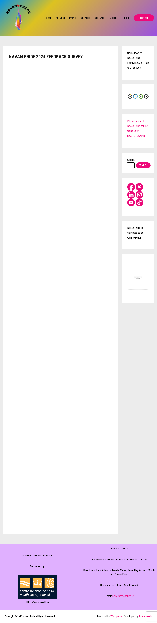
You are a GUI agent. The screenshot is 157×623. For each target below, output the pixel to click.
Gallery (115, 17)
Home (48, 17)
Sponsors (85, 17)
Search (131, 159)
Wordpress (116, 616)
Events (72, 17)
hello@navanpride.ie (123, 596)
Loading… (58, 293)
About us (60, 17)
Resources (100, 17)
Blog (126, 17)
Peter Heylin (145, 616)
